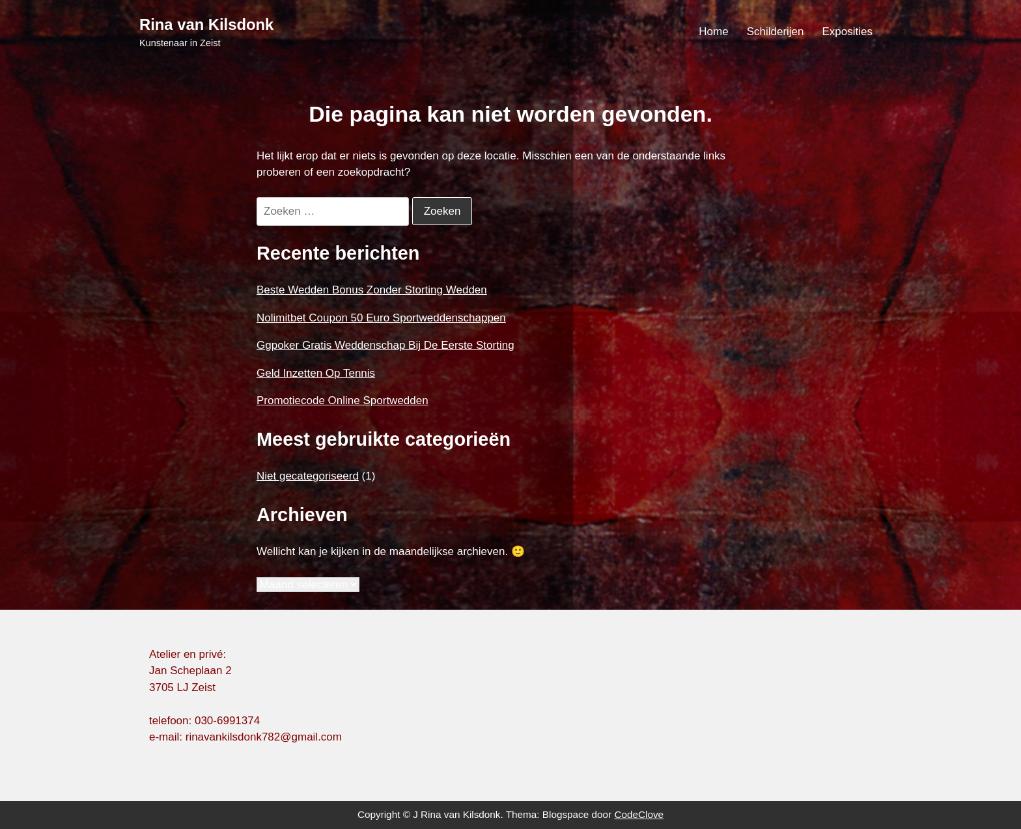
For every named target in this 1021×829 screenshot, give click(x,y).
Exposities (847, 31)
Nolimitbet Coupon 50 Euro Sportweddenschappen (381, 318)
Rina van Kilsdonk (206, 24)
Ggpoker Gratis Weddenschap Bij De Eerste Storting (385, 345)
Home (713, 31)
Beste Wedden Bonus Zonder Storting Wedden (372, 290)
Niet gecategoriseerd (308, 476)
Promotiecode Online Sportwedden (342, 400)
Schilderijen (775, 31)
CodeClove (639, 814)
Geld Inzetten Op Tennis (316, 373)
